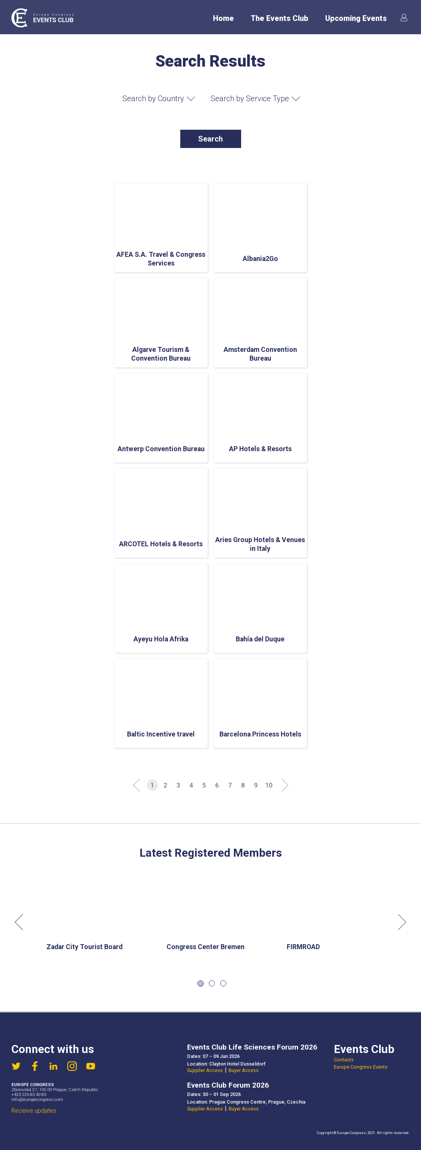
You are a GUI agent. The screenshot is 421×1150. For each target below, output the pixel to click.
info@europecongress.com (37, 1099)
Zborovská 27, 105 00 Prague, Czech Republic (54, 1089)
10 (268, 785)
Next (398, 922)
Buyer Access (244, 1070)
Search (210, 138)
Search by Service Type (250, 98)
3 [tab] (223, 983)
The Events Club (279, 18)
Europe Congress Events (361, 1067)
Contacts (344, 1060)
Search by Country (153, 98)
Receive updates (33, 1110)
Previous (23, 922)
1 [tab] (200, 983)
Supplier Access (205, 1070)
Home (223, 18)
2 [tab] (212, 983)
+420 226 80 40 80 (28, 1094)
